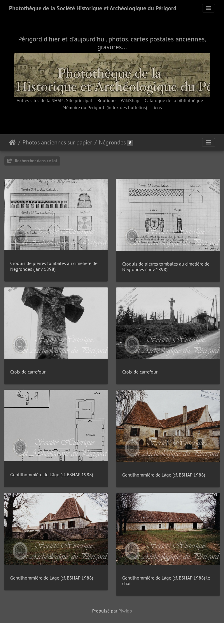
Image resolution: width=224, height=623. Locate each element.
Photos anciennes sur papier (57, 142)
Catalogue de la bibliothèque (174, 100)
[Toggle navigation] (208, 8)
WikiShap (130, 100)
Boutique (106, 100)
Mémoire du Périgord (83, 107)
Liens (156, 107)
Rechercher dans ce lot (32, 160)
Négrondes (112, 142)
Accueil (12, 142)
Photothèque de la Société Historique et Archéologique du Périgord (92, 8)
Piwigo (125, 611)
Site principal (79, 100)
